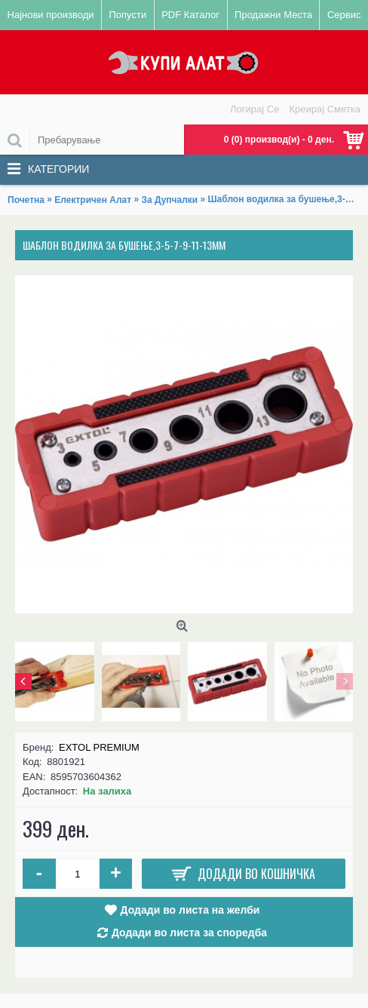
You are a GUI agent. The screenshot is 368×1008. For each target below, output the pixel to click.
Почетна (26, 200)
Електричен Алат (92, 200)
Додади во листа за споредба (189, 933)
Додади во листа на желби (190, 910)
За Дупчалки (169, 200)
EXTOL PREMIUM (99, 747)
